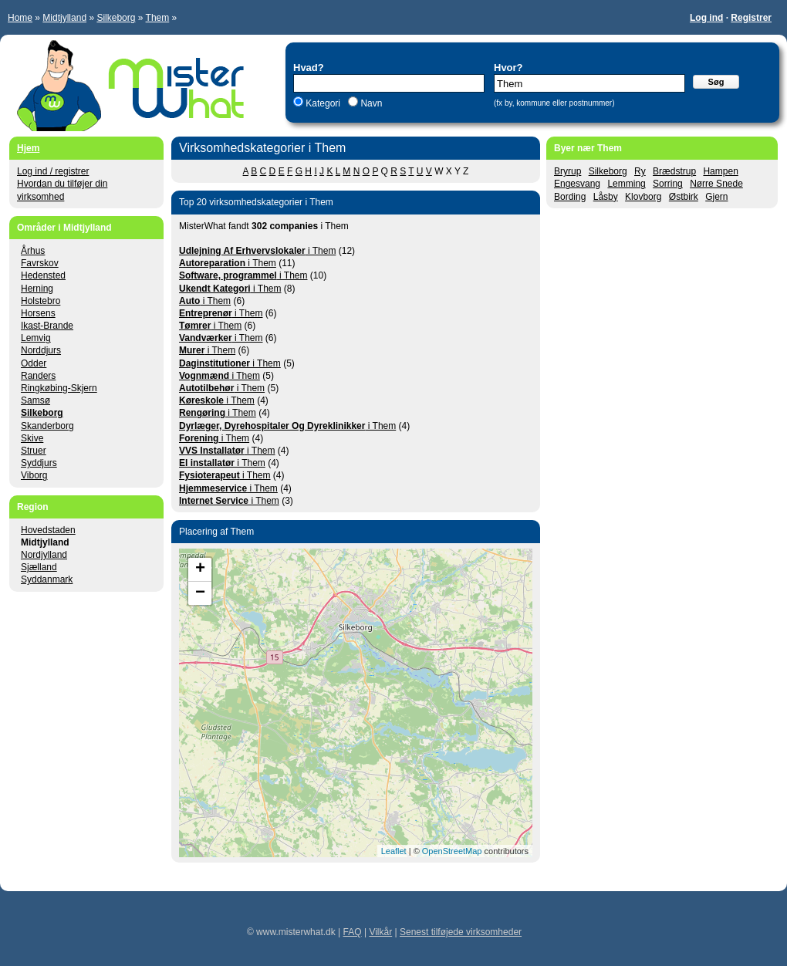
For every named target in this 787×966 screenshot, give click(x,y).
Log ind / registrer (53, 171)
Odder (33, 363)
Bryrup (567, 171)
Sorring (668, 183)
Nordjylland (44, 554)
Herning (37, 288)
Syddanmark (47, 579)
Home (20, 17)
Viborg (34, 475)
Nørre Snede (716, 183)
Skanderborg (47, 426)
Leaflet (394, 851)
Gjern (716, 196)
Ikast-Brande (47, 325)
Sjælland (39, 567)
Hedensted (43, 275)
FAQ (352, 932)
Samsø (35, 400)
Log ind (706, 17)
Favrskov (40, 263)
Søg (716, 81)
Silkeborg (115, 17)
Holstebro (40, 301)
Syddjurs (39, 463)
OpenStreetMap (452, 851)
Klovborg (643, 196)
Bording (570, 196)
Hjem (28, 148)
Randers (38, 375)
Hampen (720, 171)
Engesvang (577, 183)
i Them (257, 250)
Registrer (751, 17)
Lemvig (36, 338)
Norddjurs (41, 350)
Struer (33, 450)
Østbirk (683, 196)
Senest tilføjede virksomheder (461, 932)
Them (158, 17)
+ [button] (200, 569)
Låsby (605, 196)
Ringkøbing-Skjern (59, 388)
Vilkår (380, 932)
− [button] (200, 593)
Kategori (323, 103)
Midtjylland (64, 17)
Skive (32, 438)
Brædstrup (674, 171)
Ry (640, 171)
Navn (370, 103)
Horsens (38, 313)
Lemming (626, 183)
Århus (33, 250)
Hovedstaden (48, 530)
